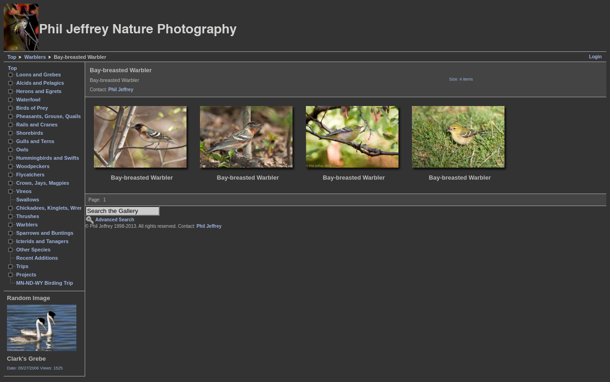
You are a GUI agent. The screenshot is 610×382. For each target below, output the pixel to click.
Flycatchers (30, 174)
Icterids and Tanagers (42, 241)
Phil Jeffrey (120, 89)
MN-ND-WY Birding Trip (44, 283)
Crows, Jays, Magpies (42, 183)
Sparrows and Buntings (45, 233)
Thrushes (27, 216)
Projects (26, 274)
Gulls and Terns (35, 141)
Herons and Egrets (39, 91)
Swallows (27, 199)
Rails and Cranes (36, 124)
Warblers (35, 57)
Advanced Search (114, 219)
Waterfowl (28, 99)
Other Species (33, 249)
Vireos (23, 191)
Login (595, 56)
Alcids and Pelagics (40, 83)
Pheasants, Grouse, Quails (48, 116)
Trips (22, 266)
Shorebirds (29, 133)
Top (11, 57)
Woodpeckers (33, 166)
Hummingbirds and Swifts (47, 158)
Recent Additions (37, 258)
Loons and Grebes (38, 74)
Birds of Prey (32, 108)
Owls (22, 149)
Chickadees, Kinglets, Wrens (51, 208)
